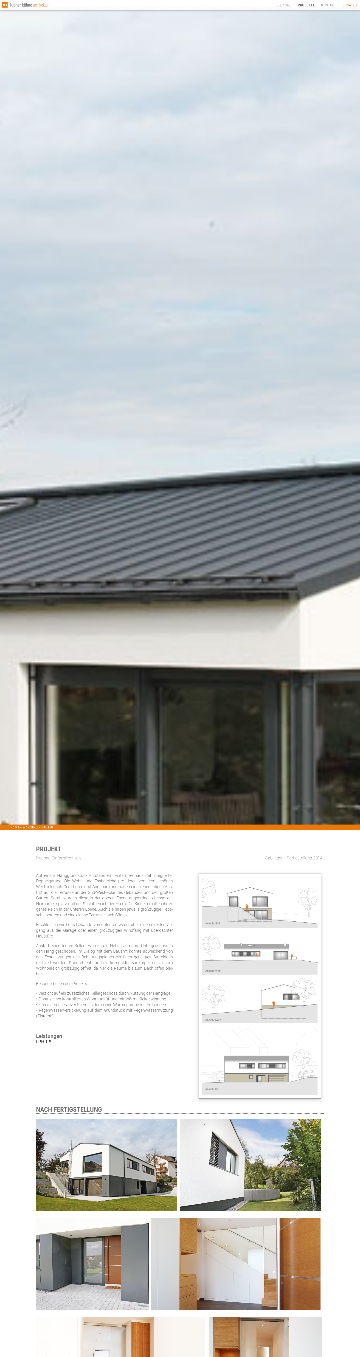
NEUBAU (47, 827)
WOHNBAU (31, 827)
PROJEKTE (306, 5)
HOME (15, 827)
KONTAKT (328, 5)
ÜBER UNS (284, 5)
